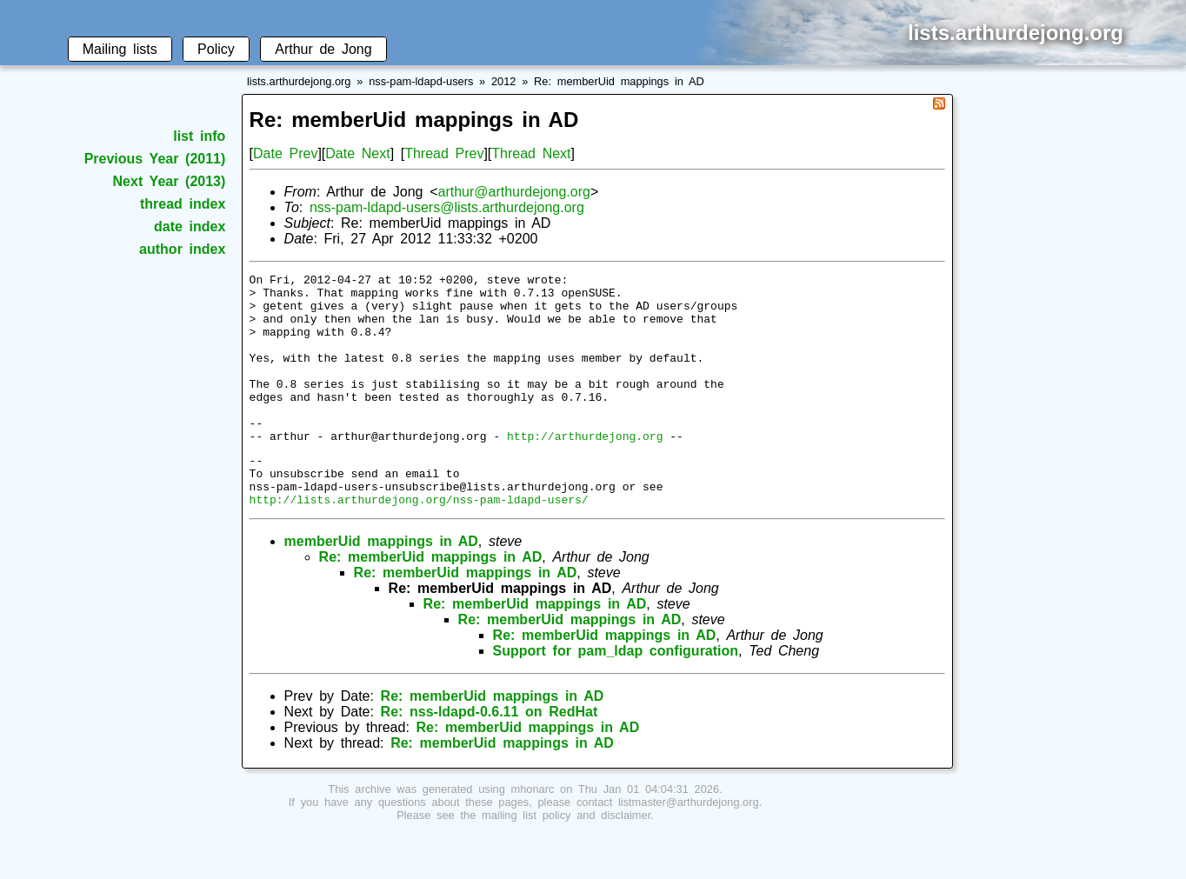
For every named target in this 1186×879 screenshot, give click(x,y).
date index (189, 226)
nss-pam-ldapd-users (421, 81)
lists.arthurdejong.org (299, 81)
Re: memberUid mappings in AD (619, 81)
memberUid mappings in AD (381, 585)
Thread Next (530, 153)
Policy (216, 49)
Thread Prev (443, 153)
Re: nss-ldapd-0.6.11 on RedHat (489, 756)
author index (182, 249)
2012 (503, 81)
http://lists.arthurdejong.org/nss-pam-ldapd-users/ (419, 543)
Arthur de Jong (323, 49)
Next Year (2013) (169, 181)
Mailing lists (120, 49)
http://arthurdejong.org (585, 469)
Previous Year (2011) (155, 158)
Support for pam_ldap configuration (615, 695)
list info (199, 136)
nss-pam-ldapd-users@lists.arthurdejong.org (447, 207)
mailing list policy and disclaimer (566, 859)
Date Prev (285, 153)
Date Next (357, 153)
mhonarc (533, 833)
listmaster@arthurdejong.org (688, 846)
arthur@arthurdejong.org (513, 191)
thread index (182, 203)
